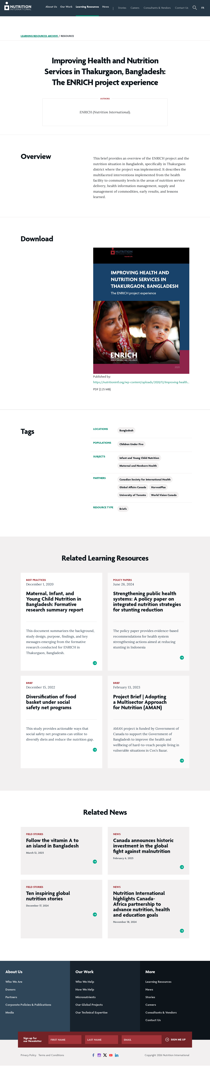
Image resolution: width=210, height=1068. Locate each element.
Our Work (64, 7)
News (105, 7)
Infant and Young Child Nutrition (139, 458)
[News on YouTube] (111, 1057)
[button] (195, 8)
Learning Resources (85, 7)
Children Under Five (131, 444)
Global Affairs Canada (133, 487)
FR (202, 7)
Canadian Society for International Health (145, 479)
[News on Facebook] (93, 1057)
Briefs (123, 508)
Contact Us (181, 7)
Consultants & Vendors (157, 7)
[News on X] (105, 1057)
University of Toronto (133, 495)
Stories (122, 7)
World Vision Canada (164, 495)
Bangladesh (126, 430)
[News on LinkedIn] (116, 1057)
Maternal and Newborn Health (138, 465)
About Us (47, 7)
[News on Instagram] (99, 1057)
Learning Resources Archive (40, 36)
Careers (135, 7)
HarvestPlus (158, 487)
